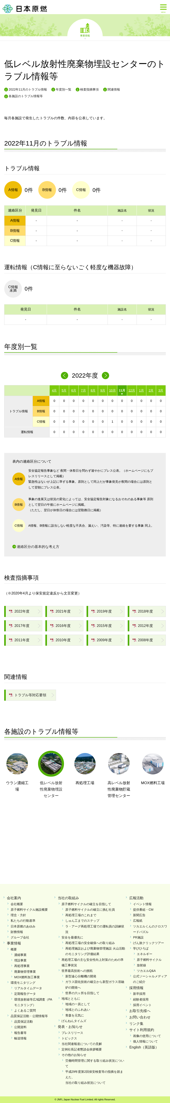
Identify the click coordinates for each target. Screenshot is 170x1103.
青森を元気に (74, 1015)
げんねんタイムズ (74, 1021)
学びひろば (141, 948)
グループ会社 (20, 937)
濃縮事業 (20, 955)
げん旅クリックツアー (148, 943)
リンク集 (136, 1023)
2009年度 (101, 640)
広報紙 (137, 920)
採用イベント (142, 1005)
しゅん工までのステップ (82, 920)
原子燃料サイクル (149, 959)
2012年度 (143, 626)
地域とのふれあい (77, 1009)
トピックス (69, 1038)
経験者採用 (141, 999)
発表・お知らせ (70, 1027)
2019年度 (101, 611)
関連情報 (114, 89)
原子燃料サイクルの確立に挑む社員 (90, 909)
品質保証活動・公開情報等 (29, 1016)
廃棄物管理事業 (25, 971)
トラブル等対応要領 (27, 695)
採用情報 (136, 988)
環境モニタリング (23, 982)
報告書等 (20, 1033)
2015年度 (101, 626)
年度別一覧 (63, 89)
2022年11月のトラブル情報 (28, 89)
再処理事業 (22, 966)
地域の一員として (77, 1004)
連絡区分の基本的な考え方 (38, 547)
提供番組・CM (143, 909)
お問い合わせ (140, 1017)
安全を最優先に (72, 937)
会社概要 (17, 904)
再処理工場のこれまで (80, 915)
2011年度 (19, 640)
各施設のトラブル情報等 (26, 96)
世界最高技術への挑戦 (77, 970)
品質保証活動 (23, 1021)
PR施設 (138, 937)
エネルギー (144, 954)
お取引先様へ (140, 1011)
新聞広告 (139, 915)
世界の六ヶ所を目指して (82, 993)
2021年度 (60, 611)
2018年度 (143, 611)
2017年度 (19, 626)
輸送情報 (20, 1038)
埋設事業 (20, 960)
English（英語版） (143, 1047)
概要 (14, 949)
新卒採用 (139, 993)
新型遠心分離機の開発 (80, 976)
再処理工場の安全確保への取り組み (90, 943)
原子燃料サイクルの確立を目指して (86, 904)
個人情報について (145, 1041)
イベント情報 (142, 904)
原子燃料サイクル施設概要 (29, 909)
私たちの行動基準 (23, 920)
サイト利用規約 (141, 1030)
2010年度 (60, 640)
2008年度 (143, 640)
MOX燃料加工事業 (27, 977)
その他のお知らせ (74, 1055)
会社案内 (14, 898)
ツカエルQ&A (146, 970)
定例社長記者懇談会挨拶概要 (82, 1049)
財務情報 (17, 932)
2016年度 (60, 626)
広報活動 (136, 898)
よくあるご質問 (25, 1010)
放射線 (141, 965)
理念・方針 (18, 915)
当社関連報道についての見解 (82, 1044)
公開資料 (20, 1027)
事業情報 (85, 35)
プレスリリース (72, 1033)
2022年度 (19, 611)
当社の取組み (68, 898)
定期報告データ (25, 993)
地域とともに (71, 998)
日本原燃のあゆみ (23, 926)
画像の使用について (147, 1036)
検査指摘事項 (89, 89)
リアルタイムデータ (28, 988)
